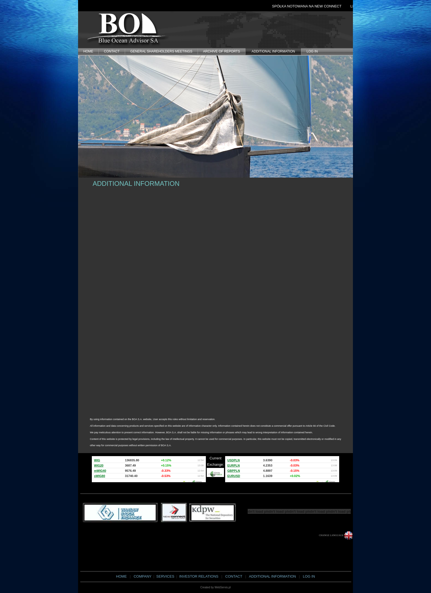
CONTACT (112, 51)
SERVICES (164, 576)
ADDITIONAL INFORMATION (273, 51)
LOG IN (312, 51)
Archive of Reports (221, 51)
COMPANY (142, 576)
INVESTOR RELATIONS (199, 576)
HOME (88, 51)
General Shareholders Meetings (161, 51)
